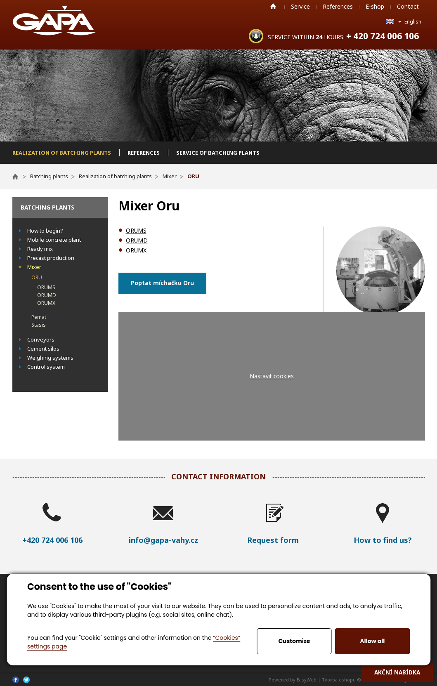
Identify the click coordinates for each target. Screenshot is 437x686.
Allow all (372, 641)
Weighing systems (50, 357)
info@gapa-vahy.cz (163, 540)
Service (300, 6)
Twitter (26, 680)
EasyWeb (307, 680)
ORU (36, 277)
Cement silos (43, 348)
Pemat (38, 317)
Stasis (38, 324)
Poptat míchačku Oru (162, 283)
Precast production (50, 258)
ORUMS (46, 287)
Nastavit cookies (272, 376)
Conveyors (40, 339)
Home (273, 6)
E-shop (375, 6)
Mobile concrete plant (54, 239)
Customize (294, 641)
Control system (46, 366)
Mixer (34, 267)
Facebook (15, 680)
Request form (273, 540)
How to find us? (383, 540)
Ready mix (40, 248)
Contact (408, 6)
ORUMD (46, 295)
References (338, 6)
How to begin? (45, 230)
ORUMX (46, 302)
